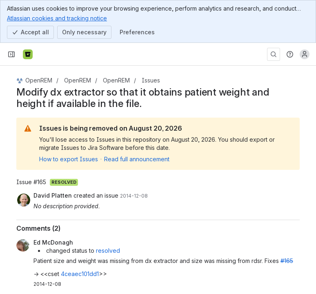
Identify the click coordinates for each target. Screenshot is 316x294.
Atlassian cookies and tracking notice (57, 18)
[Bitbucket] (27, 54)
